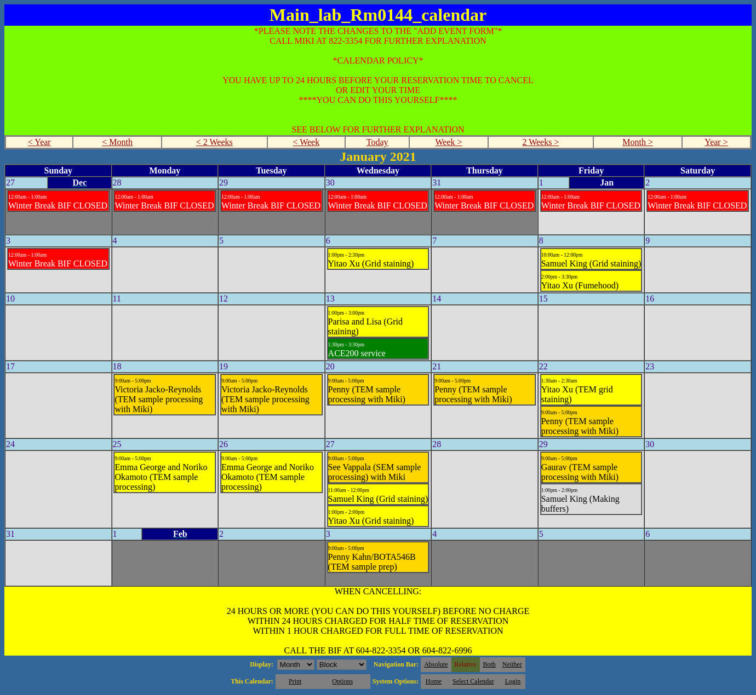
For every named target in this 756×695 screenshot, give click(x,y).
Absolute (436, 664)
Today (377, 142)
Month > (637, 142)
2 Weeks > (540, 142)
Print (295, 681)
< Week (306, 142)
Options (342, 681)
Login (513, 681)
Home (434, 681)
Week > (449, 142)
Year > (716, 142)
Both (489, 664)
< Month (117, 142)
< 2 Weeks (214, 142)
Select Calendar (473, 681)
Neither (512, 664)
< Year (39, 142)
